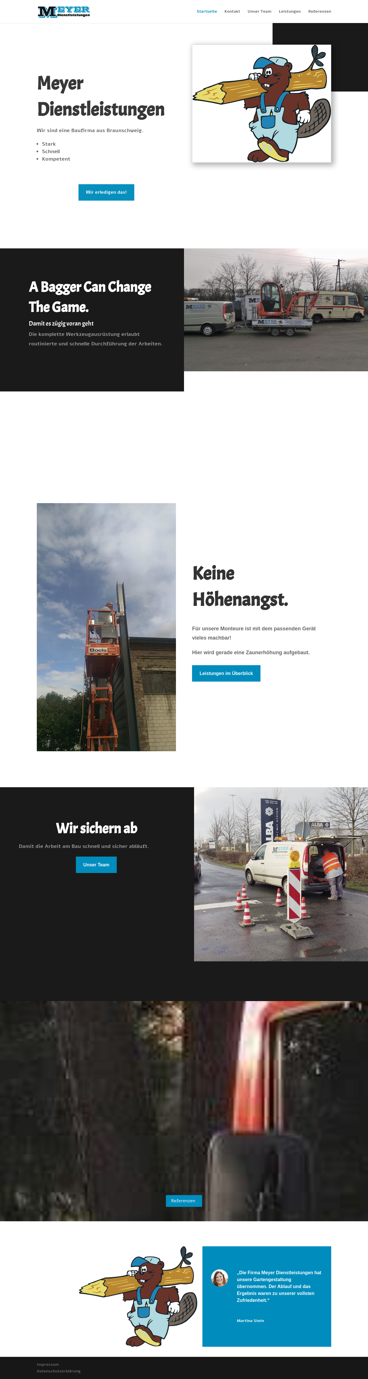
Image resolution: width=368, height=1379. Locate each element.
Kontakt (232, 11)
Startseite (207, 11)
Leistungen (290, 11)
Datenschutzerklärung (58, 1371)
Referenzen (319, 11)
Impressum (48, 1364)
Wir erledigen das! (106, 192)
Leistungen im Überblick (226, 673)
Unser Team (259, 11)
